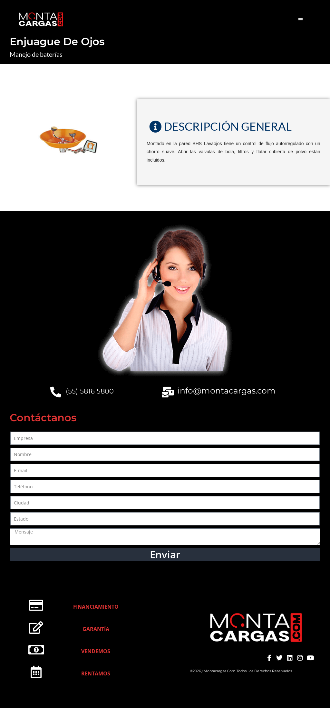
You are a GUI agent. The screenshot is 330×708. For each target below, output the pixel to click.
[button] (300, 19)
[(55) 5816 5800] (56, 392)
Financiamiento (96, 607)
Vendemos (95, 651)
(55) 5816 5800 (90, 391)
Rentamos (95, 674)
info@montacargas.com (227, 390)
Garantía (95, 629)
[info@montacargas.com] (168, 392)
